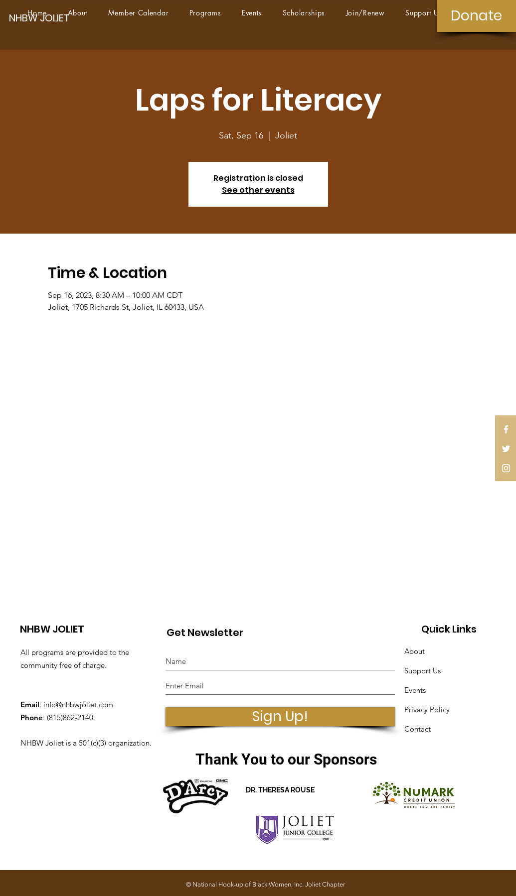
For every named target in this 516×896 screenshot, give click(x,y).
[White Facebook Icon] (506, 429)
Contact (417, 729)
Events (415, 690)
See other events (258, 190)
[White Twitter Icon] (506, 448)
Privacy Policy (427, 709)
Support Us (422, 670)
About (414, 651)
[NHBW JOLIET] (43, 17)
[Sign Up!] (280, 716)
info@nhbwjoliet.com (78, 704)
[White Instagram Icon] (506, 468)
